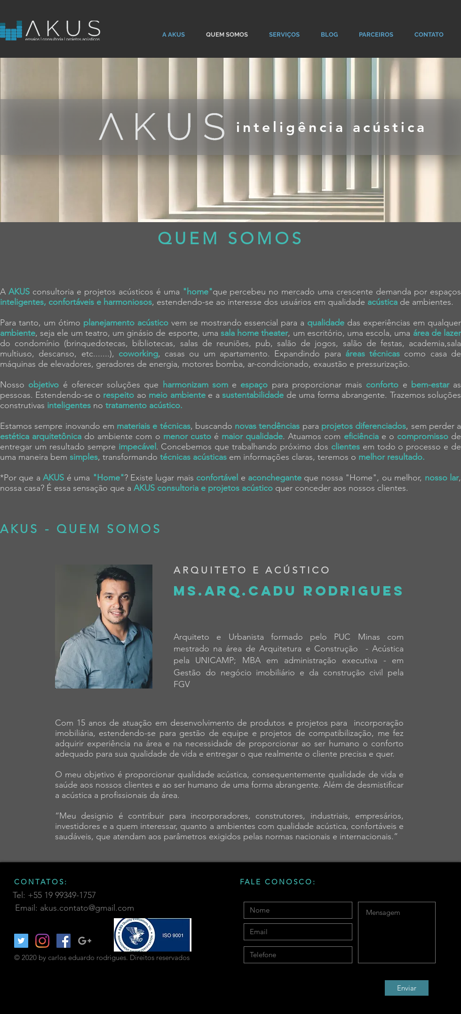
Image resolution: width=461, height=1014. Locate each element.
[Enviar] (407, 988)
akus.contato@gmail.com (87, 908)
